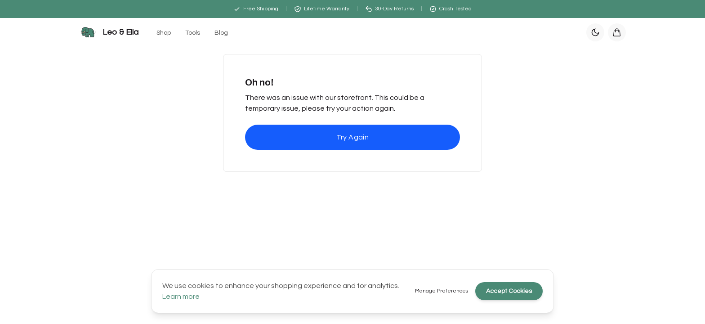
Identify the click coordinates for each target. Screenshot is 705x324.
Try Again (352, 137)
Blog (221, 33)
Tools (192, 33)
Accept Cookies (509, 291)
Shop (163, 33)
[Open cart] (617, 32)
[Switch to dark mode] (595, 32)
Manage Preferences (441, 291)
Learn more (181, 296)
